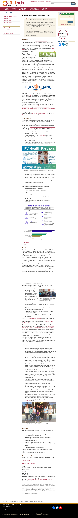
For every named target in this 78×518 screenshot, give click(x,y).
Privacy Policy (16, 509)
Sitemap (21, 509)
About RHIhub (41, 1)
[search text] (61, 3)
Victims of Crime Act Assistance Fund (40, 113)
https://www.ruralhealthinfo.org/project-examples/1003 (40, 479)
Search (73, 3)
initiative (30, 95)
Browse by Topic (7, 18)
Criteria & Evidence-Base (9, 29)
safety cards (42, 135)
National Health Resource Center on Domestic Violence (42, 127)
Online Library (6, 9)
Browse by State (7, 20)
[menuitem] (6, 9)
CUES (32, 128)
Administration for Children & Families (30, 108)
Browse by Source (8, 22)
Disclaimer (10, 509)
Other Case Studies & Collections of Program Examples (11, 32)
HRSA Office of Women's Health (42, 107)
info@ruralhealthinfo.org (10, 507)
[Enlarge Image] (39, 223)
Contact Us (48, 1)
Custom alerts (63, 24)
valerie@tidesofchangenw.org (28, 463)
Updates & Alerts (33, 1)
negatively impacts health (41, 41)
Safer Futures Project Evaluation (34, 318)
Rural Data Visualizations (23, 9)
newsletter (68, 16)
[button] (60, 44)
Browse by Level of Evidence (10, 16)
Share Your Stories (8, 27)
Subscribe (70, 22)
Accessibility (4, 509)
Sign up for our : (65, 16)
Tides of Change (26, 460)
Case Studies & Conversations (34, 9)
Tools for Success (44, 9)
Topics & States (14, 9)
